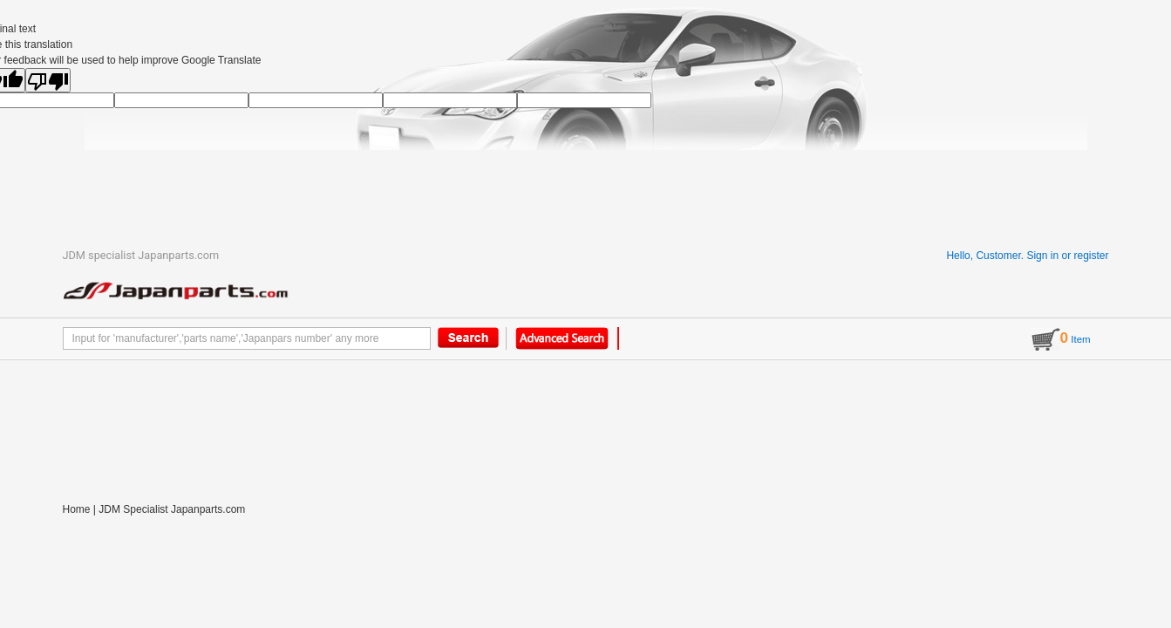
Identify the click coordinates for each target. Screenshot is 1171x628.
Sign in (1042, 255)
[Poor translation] (48, 80)
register (1090, 255)
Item (1061, 339)
